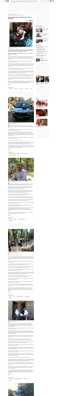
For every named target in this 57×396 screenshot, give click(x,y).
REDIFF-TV (35, 1)
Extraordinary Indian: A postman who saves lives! (46, 40)
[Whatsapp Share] (28, 20)
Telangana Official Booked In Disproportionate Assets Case (41, 49)
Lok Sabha (24, 378)
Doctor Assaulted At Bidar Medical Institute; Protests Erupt (42, 55)
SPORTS (27, 1)
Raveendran (10, 296)
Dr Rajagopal (10, 153)
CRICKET (24, 1)
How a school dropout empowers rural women (45, 34)
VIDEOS (37, 98)
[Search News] (44, 1)
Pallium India (16, 88)
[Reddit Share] (33, 20)
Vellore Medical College (27, 296)
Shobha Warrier (26, 88)
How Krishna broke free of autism (41, 27)
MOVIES (21, 1)
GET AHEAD (31, 1)
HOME (12, 1)
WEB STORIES (38, 75)
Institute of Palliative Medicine (25, 153)
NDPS (28, 378)
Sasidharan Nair (21, 88)
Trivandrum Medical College (19, 296)
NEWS (14, 1)
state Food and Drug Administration (17, 378)
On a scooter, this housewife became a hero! (46, 30)
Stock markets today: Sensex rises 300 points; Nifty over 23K (42, 47)
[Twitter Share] (30, 20)
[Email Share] (27, 20)
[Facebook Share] (31, 20)
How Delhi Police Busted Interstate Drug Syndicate (44, 60)
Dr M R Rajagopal (11, 88)
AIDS (30, 88)
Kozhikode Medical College (17, 153)
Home (8, 15)
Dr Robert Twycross (11, 220)
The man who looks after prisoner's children (42, 38)
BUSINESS (17, 1)
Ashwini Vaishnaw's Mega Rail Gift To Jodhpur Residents (41, 117)
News (10, 15)
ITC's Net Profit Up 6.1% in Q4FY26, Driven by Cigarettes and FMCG (43, 51)
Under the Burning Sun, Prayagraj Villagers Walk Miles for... (40, 107)
